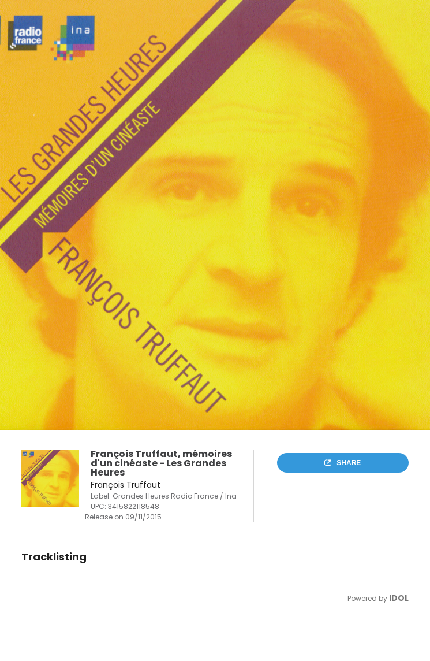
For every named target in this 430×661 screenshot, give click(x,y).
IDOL (399, 598)
